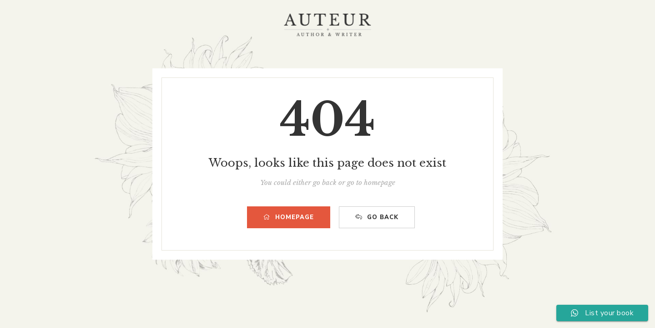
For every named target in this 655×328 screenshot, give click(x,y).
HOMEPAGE (288, 217)
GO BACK (376, 217)
